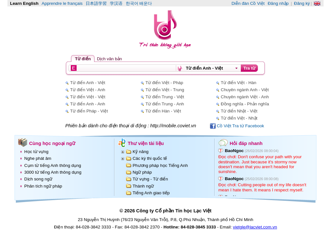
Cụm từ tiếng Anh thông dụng (52, 165)
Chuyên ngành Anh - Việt (245, 89)
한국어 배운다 (139, 3)
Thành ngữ (143, 186)
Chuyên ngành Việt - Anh (245, 96)
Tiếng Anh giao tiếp (151, 192)
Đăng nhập (278, 3)
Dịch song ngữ (38, 179)
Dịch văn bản (109, 58)
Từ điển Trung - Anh (164, 104)
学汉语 (116, 3)
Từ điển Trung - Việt (164, 96)
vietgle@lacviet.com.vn (255, 227)
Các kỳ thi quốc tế (150, 158)
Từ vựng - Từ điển (150, 179)
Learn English (24, 3)
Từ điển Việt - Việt (87, 96)
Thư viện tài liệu (146, 143)
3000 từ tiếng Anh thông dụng (52, 172)
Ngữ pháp (142, 172)
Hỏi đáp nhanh (246, 143)
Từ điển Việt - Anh (87, 89)
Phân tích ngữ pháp (43, 186)
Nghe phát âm (37, 158)
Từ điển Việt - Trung (164, 89)
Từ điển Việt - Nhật (239, 118)
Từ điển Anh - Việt (87, 82)
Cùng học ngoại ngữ (52, 143)
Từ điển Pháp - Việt (89, 111)
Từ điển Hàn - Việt (163, 111)
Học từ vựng (36, 151)
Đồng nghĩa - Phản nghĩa (245, 104)
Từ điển (83, 58)
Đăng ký (302, 3)
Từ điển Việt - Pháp (164, 82)
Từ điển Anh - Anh (87, 104)
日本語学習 (96, 3)
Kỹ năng (140, 151)
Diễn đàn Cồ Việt (247, 3)
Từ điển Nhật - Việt (239, 111)
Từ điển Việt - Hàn (238, 82)
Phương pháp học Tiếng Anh (160, 165)
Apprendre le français (62, 3)
